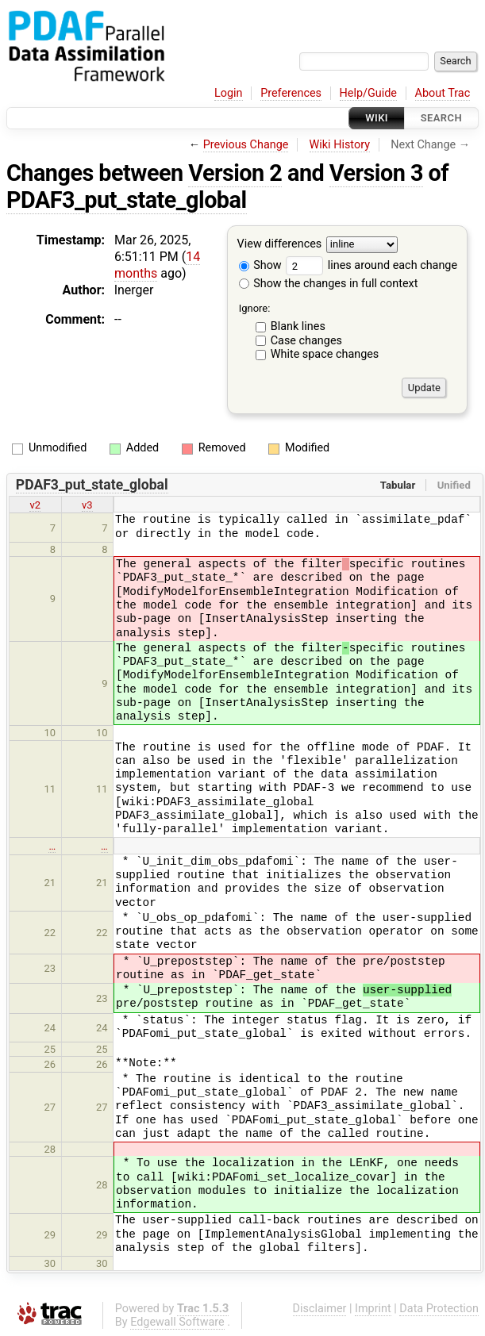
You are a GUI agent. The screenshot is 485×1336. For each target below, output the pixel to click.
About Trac (443, 93)
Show (260, 265)
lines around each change (371, 265)
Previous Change (246, 145)
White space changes (325, 354)
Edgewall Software (177, 1322)
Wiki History (340, 145)
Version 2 (235, 172)
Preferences (290, 93)
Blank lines (298, 326)
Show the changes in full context (328, 283)
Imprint (373, 1308)
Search (441, 118)
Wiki (376, 118)
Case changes (306, 340)
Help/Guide (368, 93)
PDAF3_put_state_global (126, 199)
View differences (279, 244)
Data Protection (439, 1308)
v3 (87, 505)
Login (228, 93)
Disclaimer (320, 1308)
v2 (34, 505)
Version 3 (376, 172)
